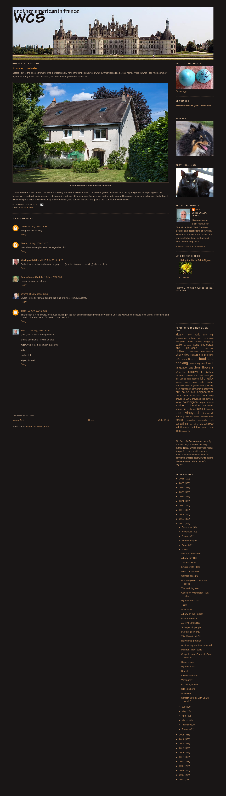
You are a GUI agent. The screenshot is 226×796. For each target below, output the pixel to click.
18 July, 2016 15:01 (54, 277)
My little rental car (190, 600)
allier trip (208, 334)
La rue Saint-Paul (189, 675)
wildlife (196, 427)
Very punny (186, 680)
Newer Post (18, 420)
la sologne (208, 375)
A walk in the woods (191, 553)
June (184, 707)
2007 (182, 770)
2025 (182, 483)
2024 (182, 487)
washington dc (205, 420)
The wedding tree (189, 588)
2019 (182, 510)
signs (202, 402)
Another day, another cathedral (196, 645)
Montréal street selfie (191, 649)
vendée (179, 420)
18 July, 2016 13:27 (38, 243)
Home (91, 420)
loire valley (206, 378)
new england (192, 385)
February (186, 724)
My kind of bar (188, 666)
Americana (186, 609)
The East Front (188, 562)
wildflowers (182, 427)
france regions (197, 363)
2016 (182, 523)
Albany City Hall (189, 558)
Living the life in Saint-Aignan (195, 260)
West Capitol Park (190, 571)
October (186, 536)
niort (178, 389)
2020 (182, 505)
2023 (182, 492)
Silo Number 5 (188, 689)
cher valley (182, 354)
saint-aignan (190, 402)
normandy (186, 389)
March (185, 720)
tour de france (192, 416)
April (184, 715)
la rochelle (198, 375)
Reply (23, 234)
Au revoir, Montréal (190, 623)
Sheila (24, 243)
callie (179, 344)
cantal (196, 345)
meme (187, 382)
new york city (206, 385)
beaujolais (180, 341)
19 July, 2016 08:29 (40, 330)
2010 (182, 757)
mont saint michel (203, 382)
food (196, 359)
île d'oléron (207, 372)
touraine (204, 416)
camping (187, 345)
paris (179, 395)
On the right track (189, 684)
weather (182, 424)
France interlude (25, 68)
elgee (23, 310)
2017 (182, 519)
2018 (182, 514)
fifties (190, 359)
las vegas (181, 378)
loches (195, 378)
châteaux (181, 351)
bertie (190, 341)
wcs (23, 330)
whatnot (208, 424)
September (187, 540)
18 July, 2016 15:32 (38, 294)
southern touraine (188, 405)
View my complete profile (190, 246)
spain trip (191, 409)
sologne (210, 402)
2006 (182, 775)
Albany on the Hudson (192, 614)
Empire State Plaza (190, 567)
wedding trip (196, 424)
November (187, 531)
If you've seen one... (191, 632)
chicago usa (196, 355)
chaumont (194, 351)
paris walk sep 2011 (195, 395)
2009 (182, 761)
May (184, 711)
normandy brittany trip (202, 389)
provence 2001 (183, 399)
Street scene (187, 662)
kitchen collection (184, 375)
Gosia (24, 226)
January (186, 729)
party (211, 395)
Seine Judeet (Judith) (32, 277)
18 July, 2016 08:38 (37, 226)
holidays (193, 371)
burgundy (208, 341)
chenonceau (207, 351)
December (187, 527)
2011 (182, 752)
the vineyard (187, 413)
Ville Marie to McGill (191, 636)
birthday (198, 341)
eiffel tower (181, 359)
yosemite (186, 431)
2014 (182, 739)
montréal (180, 385)
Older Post (163, 420)
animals (192, 338)
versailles (190, 420)
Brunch (184, 671)
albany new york (188, 334)
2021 (182, 501)
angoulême (181, 338)
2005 (182, 779)
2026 (182, 478)
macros (179, 382)
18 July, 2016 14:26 (53, 260)
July (184, 549)
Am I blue (186, 693)
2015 (182, 734)
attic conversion (205, 338)
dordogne (208, 355)
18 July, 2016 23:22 (37, 310)
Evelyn (24, 294)
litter (189, 379)
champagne (208, 348)
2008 (182, 766)
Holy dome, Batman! (191, 640)
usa (211, 416)
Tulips (184, 605)
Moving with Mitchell (32, 260)
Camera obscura (189, 576)
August (185, 545)
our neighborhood (202, 392)
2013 (182, 743)
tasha (199, 408)
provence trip (198, 399)
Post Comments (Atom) (37, 426)
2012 (182, 748)
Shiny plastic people (191, 627)
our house (27, 208)
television (208, 409)
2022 (182, 496)
